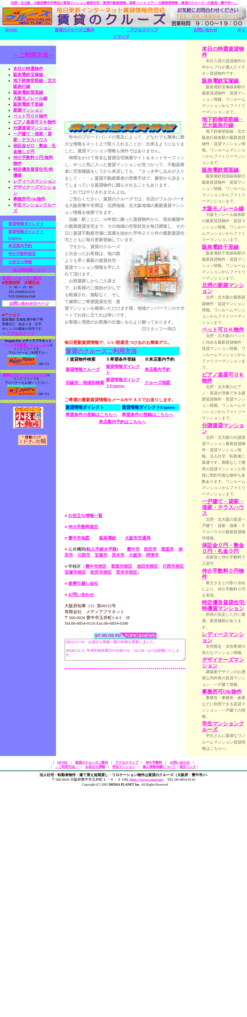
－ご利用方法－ (33, 56)
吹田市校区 (96, 713)
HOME (11, 30)
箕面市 (167, 690)
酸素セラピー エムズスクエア (25, 376)
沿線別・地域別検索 (85, 449)
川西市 (71, 696)
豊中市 (133, 690)
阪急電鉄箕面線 (28, 93)
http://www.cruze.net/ (146, 1010)
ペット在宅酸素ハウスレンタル (26, 347)
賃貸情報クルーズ (83, 436)
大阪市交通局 (138, 679)
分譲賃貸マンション (32, 129)
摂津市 (139, 696)
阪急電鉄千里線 (28, 105)
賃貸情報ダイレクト (26, 225)
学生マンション (123, 997)
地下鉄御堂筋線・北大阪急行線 (228, 150)
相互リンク (187, 997)
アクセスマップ (142, 30)
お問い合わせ (205, 30)
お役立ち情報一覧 (85, 656)
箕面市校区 (121, 707)
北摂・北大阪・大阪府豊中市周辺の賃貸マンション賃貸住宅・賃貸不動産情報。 (124, 3)
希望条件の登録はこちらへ (91, 481)
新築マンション (28, 111)
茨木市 (105, 696)
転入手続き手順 (102, 690)
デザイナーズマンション (228, 862)
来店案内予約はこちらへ (122, 488)
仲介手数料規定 (22, 255)
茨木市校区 (122, 713)
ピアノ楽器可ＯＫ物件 (228, 507)
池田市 (184, 690)
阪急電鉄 (107, 679)
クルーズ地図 (157, 449)
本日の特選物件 (28, 70)
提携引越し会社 (83, 724)
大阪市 (122, 696)
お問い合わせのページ (29, 305)
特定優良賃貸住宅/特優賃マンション (228, 795)
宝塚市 (88, 696)
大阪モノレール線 (30, 99)
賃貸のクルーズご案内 (74, 30)
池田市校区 (147, 707)
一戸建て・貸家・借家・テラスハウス (228, 675)
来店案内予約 (157, 436)
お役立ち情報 (20, 263)
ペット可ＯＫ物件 (30, 117)
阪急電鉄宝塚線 (28, 76)
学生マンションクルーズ (228, 950)
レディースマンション (228, 830)
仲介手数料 (154, 992)
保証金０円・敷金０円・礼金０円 (228, 725)
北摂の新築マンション (228, 387)
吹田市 (150, 690)
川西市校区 (173, 707)
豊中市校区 (96, 707)
